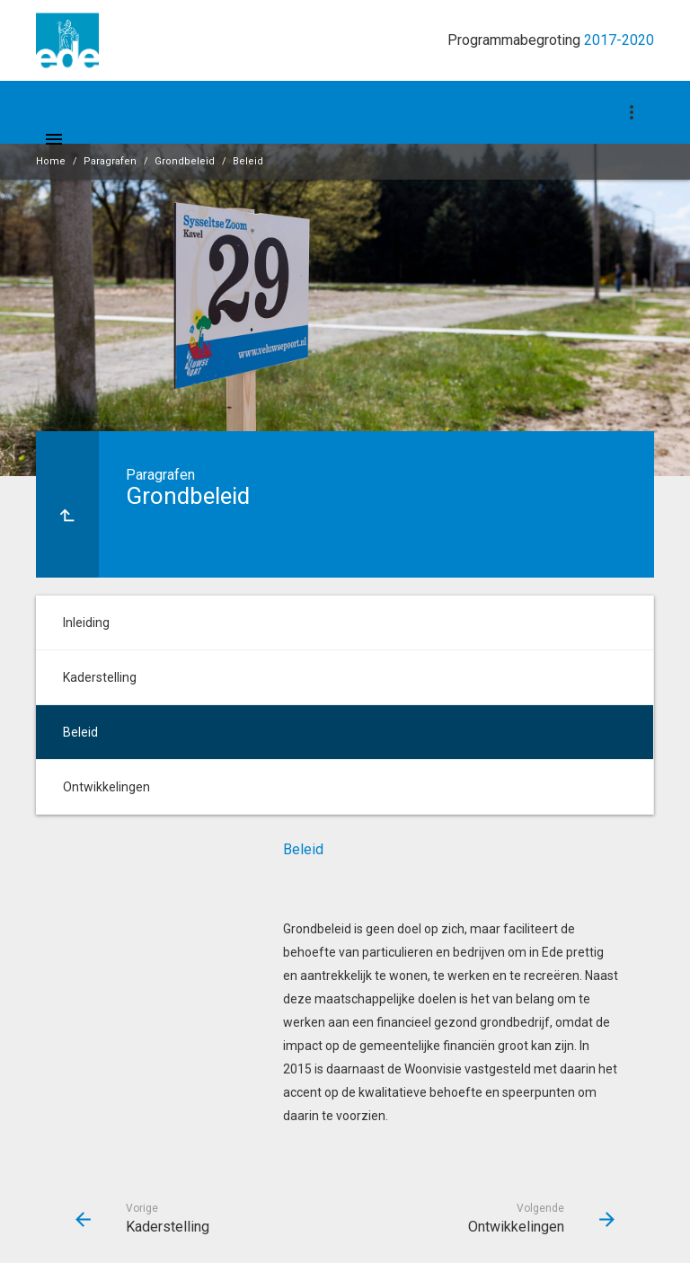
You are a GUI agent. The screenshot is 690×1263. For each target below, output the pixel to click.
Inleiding (86, 622)
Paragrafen (110, 161)
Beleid (248, 161)
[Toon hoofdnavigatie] (54, 139)
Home (51, 161)
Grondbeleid (185, 161)
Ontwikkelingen (106, 787)
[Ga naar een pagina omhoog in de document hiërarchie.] (67, 504)
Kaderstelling (100, 677)
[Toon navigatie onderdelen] (631, 112)
